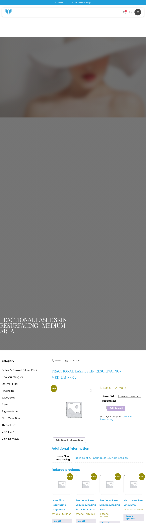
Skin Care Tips (11, 418)
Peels (5, 404)
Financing (8, 390)
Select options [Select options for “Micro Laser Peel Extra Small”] (130, 517)
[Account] (124, 12)
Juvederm (8, 397)
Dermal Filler (10, 383)
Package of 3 (82, 457)
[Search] (130, 12)
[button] (91, 390)
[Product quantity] (103, 407)
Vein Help (8, 432)
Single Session (118, 457)
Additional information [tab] (69, 440)
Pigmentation (11, 411)
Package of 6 (99, 457)
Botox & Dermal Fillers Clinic (20, 370)
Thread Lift (9, 425)
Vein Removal (11, 438)
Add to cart (116, 408)
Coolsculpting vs (12, 377)
